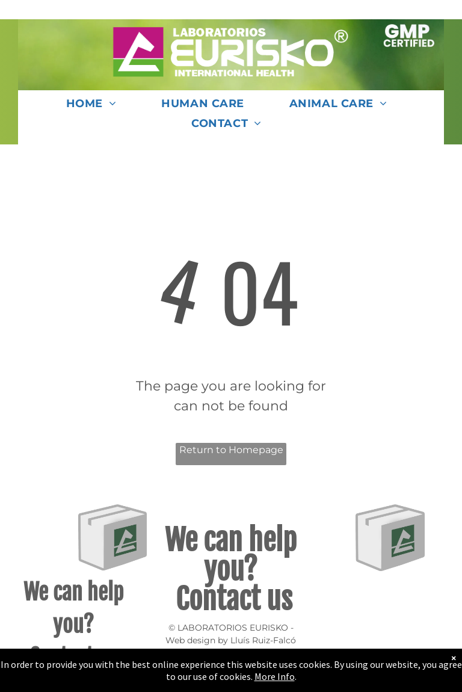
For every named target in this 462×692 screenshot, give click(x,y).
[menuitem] (96, 107)
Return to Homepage (231, 450)
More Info (274, 676)
